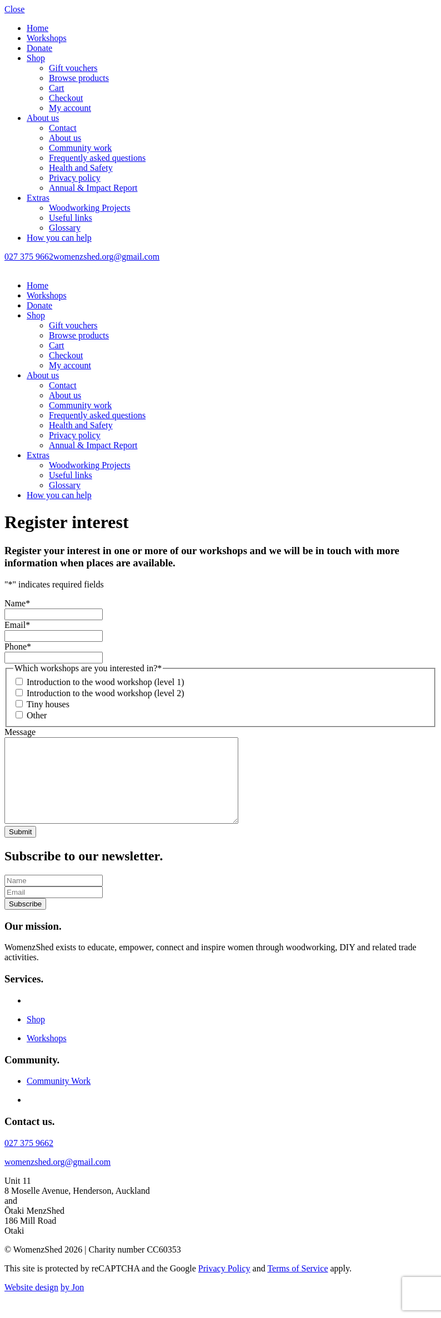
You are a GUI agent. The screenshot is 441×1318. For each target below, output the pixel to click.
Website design (31, 1304)
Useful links (70, 217)
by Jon (72, 1304)
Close (14, 9)
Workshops (47, 38)
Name (17, 603)
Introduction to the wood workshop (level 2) (105, 693)
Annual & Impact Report (93, 187)
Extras (38, 197)
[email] (53, 909)
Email (17, 625)
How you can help (59, 237)
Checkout (66, 98)
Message (20, 732)
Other (37, 715)
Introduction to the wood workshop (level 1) (105, 682)
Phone (17, 646)
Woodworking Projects (90, 207)
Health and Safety (81, 168)
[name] (53, 897)
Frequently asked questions (97, 158)
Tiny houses (48, 704)
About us (43, 118)
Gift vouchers (73, 68)
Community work (80, 148)
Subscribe (25, 920)
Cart (56, 88)
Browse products (79, 78)
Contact (63, 128)
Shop (36, 58)
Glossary (65, 227)
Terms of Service (297, 1285)
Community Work (59, 1097)
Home (37, 28)
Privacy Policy (224, 1285)
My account (70, 108)
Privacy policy (75, 178)
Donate (39, 48)
